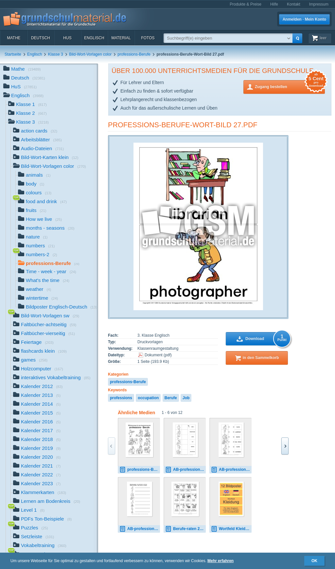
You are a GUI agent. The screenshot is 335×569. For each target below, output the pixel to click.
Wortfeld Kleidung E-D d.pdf (231, 529)
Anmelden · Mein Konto (304, 19)
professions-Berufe (133, 54)
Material (121, 38)
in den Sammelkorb (261, 357)
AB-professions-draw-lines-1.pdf (231, 470)
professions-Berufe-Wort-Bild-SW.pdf (139, 470)
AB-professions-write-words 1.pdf (139, 529)
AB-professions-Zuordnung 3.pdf (185, 470)
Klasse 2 (27, 114)
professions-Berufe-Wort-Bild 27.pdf (182, 125)
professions (121, 398)
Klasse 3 (55, 54)
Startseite (13, 54)
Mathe (13, 38)
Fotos (147, 38)
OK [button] (314, 561)
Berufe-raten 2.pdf (185, 529)
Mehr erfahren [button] (220, 561)
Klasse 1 (27, 105)
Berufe (171, 398)
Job (186, 398)
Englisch (94, 38)
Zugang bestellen (290, 86)
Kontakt (293, 4)
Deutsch (40, 38)
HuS (67, 38)
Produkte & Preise (245, 4)
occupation (148, 398)
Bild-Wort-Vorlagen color (90, 54)
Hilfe (274, 4)
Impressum (318, 4)
